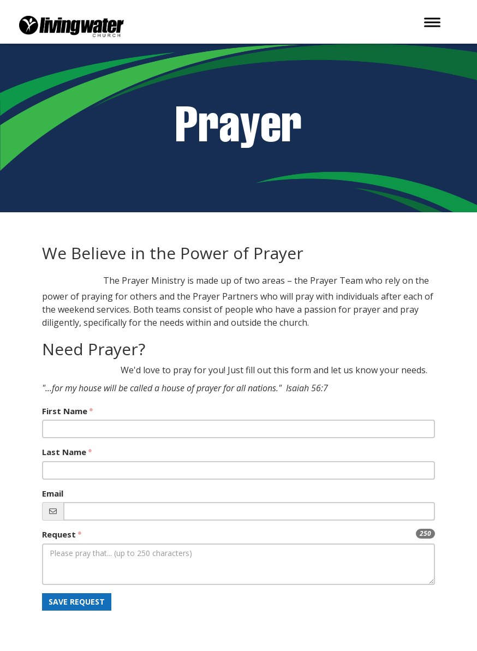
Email (52, 493)
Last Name (64, 451)
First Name (64, 410)
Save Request (77, 601)
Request (59, 534)
